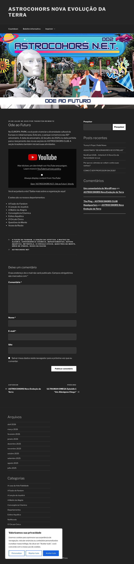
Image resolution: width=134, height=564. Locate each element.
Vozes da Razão (38, 246)
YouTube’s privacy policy (49, 169)
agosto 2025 (13, 463)
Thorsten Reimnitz (44, 121)
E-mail (12, 331)
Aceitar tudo (51, 553)
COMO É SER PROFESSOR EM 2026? (99, 170)
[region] (33, 544)
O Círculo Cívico (44, 244)
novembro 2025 (14, 448)
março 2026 (13, 429)
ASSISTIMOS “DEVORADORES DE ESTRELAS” (103, 150)
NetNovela (29, 244)
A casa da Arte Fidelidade (18, 485)
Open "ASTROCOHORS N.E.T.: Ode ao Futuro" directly (52, 184)
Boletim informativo (32, 29)
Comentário (15, 282)
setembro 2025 (14, 458)
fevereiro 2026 (14, 434)
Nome (12, 317)
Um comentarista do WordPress (99, 188)
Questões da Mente (65, 244)
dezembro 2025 (14, 444)
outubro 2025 (13, 453)
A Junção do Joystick (45, 240)
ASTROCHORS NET (21, 250)
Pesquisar (87, 121)
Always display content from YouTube (42, 178)
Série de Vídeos (20, 246)
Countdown (13, 29)
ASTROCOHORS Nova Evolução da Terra (103, 192)
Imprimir (50, 29)
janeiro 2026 (13, 439)
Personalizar (17, 553)
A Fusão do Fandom (22, 240)
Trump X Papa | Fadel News (94, 145)
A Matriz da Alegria (15, 500)
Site (10, 344)
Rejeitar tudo (34, 553)
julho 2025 (12, 468)
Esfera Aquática (14, 514)
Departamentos (56, 242)
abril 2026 (12, 424)
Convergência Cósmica (34, 242)
